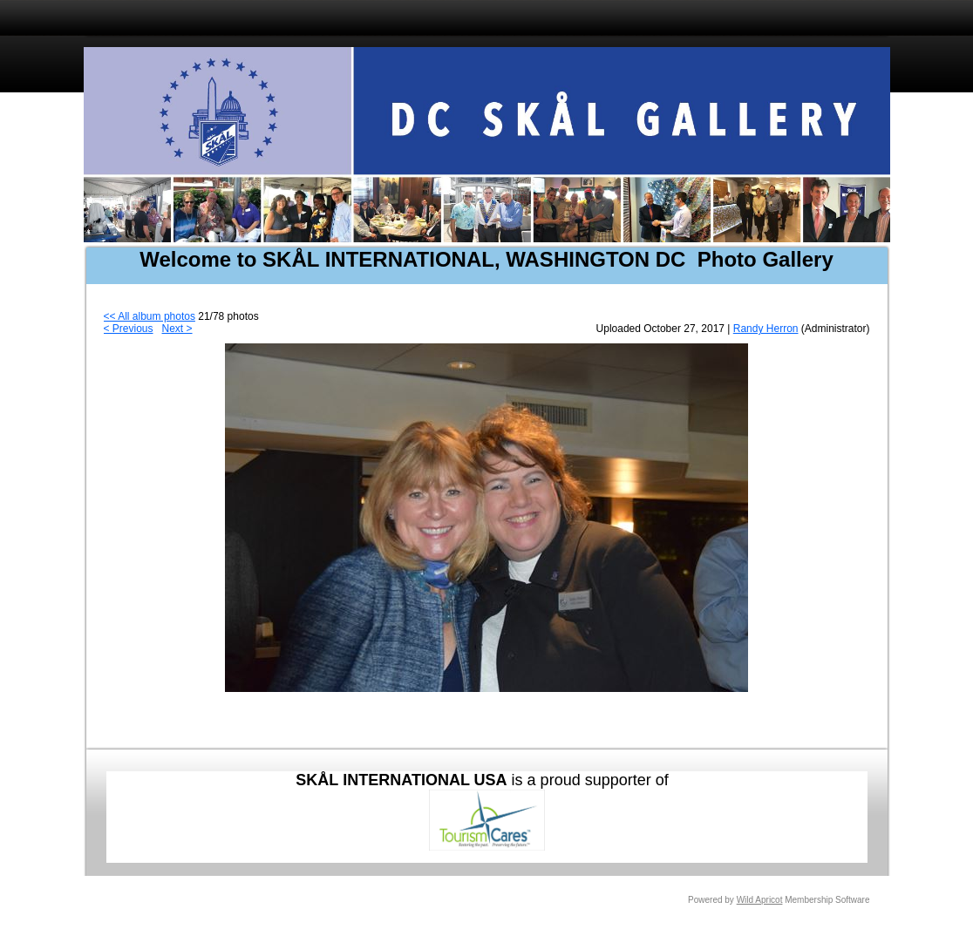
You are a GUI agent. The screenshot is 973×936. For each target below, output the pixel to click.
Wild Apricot (760, 900)
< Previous (128, 328)
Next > (177, 328)
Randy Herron (766, 328)
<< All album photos (149, 316)
